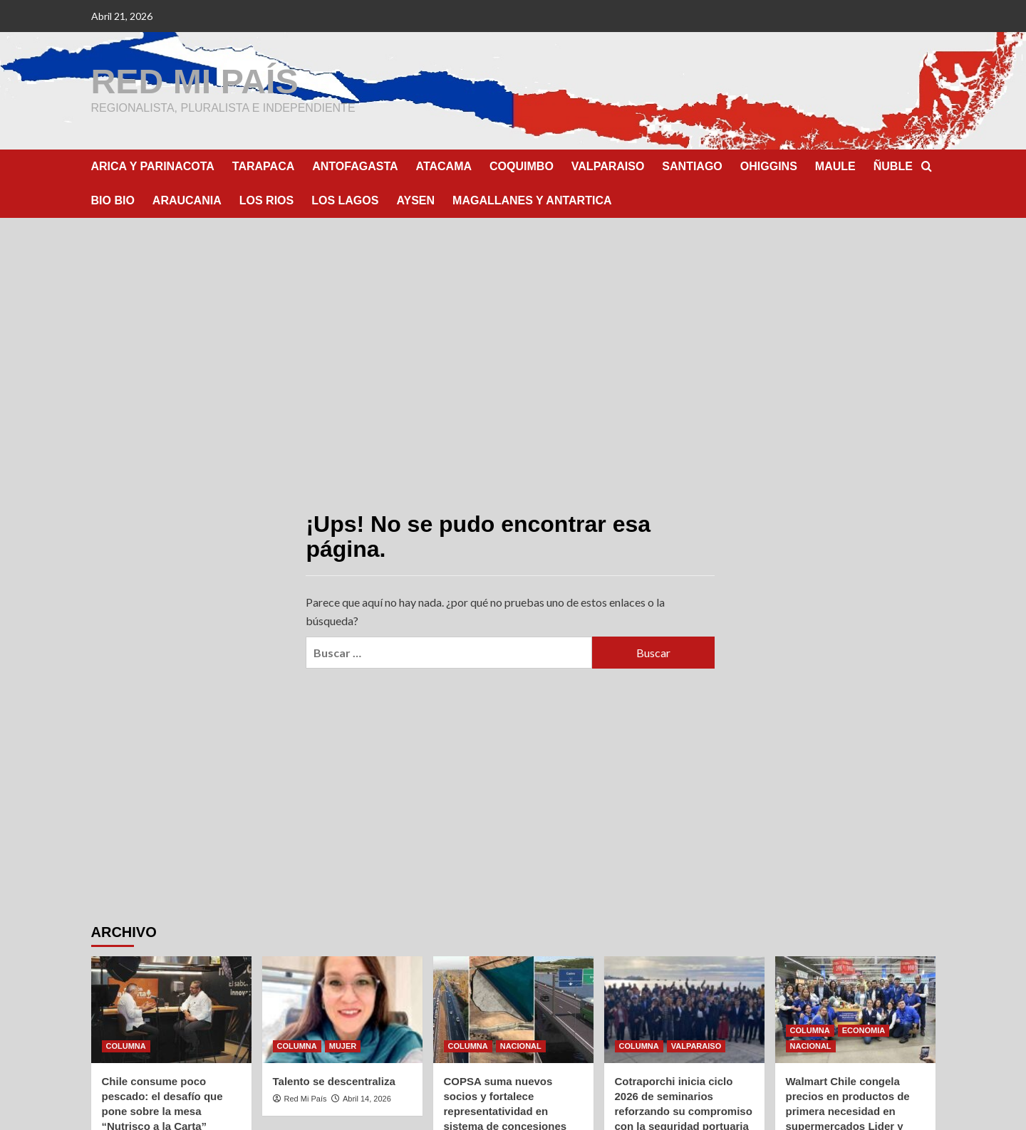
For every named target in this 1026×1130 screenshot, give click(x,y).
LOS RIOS (266, 200)
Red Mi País (305, 1098)
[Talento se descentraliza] (342, 1009)
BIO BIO (113, 200)
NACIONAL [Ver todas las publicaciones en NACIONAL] (521, 1045)
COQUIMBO (521, 165)
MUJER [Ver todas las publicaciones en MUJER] (343, 1045)
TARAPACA (263, 165)
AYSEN (415, 200)
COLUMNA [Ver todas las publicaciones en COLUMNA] (126, 1045)
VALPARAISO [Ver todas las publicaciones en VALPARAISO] (696, 1045)
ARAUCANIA (187, 200)
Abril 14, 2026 (367, 1098)
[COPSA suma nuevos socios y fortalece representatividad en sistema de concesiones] (513, 1009)
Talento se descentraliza (334, 1080)
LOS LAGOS (344, 200)
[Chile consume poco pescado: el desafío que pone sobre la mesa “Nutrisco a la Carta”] (171, 1009)
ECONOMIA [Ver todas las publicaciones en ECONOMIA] (864, 1029)
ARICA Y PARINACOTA (152, 165)
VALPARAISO (608, 165)
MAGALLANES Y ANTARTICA (531, 200)
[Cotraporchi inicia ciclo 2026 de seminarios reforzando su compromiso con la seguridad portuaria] (684, 1009)
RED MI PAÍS (194, 81)
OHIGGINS (768, 165)
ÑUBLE (893, 165)
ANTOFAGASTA (355, 165)
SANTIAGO (692, 165)
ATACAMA (444, 165)
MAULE (835, 165)
